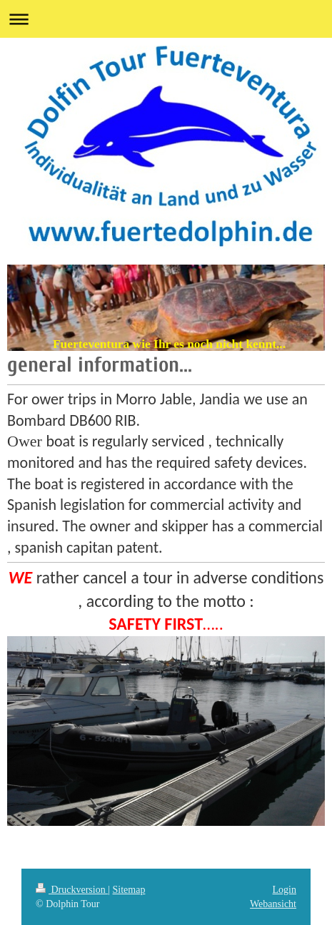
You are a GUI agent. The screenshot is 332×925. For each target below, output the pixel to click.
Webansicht (273, 904)
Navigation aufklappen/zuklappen (166, 19)
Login (284, 889)
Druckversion (72, 889)
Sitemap (129, 889)
